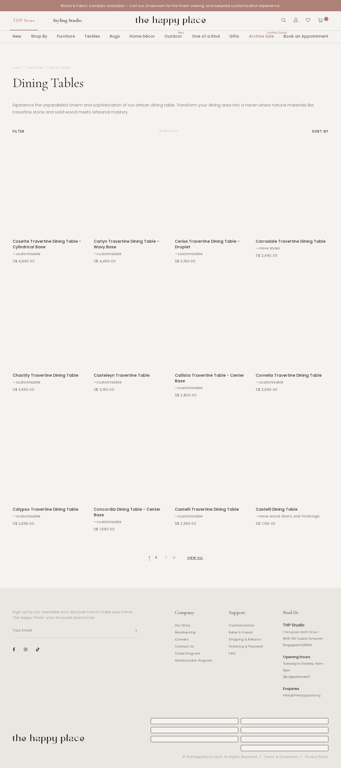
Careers (182, 639)
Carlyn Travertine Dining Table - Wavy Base (126, 244)
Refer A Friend (241, 632)
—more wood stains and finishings (287, 516)
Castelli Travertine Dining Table (207, 509)
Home (17, 67)
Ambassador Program (194, 660)
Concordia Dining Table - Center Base (127, 512)
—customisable (26, 253)
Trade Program (187, 653)
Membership (185, 632)
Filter (18, 131)
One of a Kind (206, 36)
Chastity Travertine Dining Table (45, 375)
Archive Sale (261, 35)
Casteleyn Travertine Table (122, 375)
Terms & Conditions (281, 757)
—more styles (268, 248)
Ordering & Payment (246, 646)
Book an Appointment (305, 36)
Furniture (66, 36)
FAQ (232, 653)
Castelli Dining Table (276, 509)
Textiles (92, 36)
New (17, 36)
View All (195, 558)
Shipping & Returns (245, 639)
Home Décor (142, 36)
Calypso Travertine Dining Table (45, 509)
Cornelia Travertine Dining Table (289, 375)
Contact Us (184, 646)
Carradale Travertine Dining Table (291, 241)
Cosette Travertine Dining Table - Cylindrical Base (47, 244)
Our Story (183, 625)
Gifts (234, 36)
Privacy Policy (316, 757)
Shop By (39, 36)
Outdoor (173, 35)
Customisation (241, 625)
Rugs (115, 36)
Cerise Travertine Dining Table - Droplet (207, 244)
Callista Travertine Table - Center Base (209, 378)
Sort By (320, 131)
